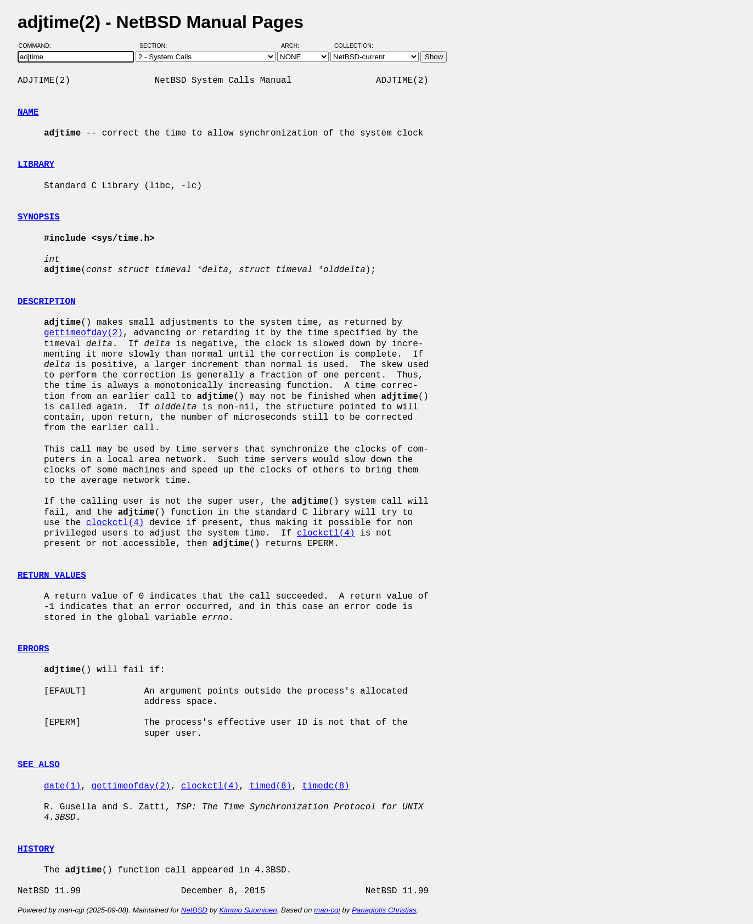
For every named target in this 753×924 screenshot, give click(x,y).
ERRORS (33, 649)
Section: (155, 45)
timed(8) (270, 786)
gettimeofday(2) (83, 333)
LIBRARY (36, 165)
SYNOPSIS (39, 217)
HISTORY (36, 849)
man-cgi (327, 910)
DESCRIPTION (47, 302)
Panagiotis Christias (384, 910)
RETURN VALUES (52, 576)
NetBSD (194, 910)
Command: (38, 45)
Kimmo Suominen (248, 910)
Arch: (295, 45)
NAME (28, 112)
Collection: (353, 45)
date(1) (62, 786)
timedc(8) (325, 786)
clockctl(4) (115, 523)
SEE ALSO (39, 765)
